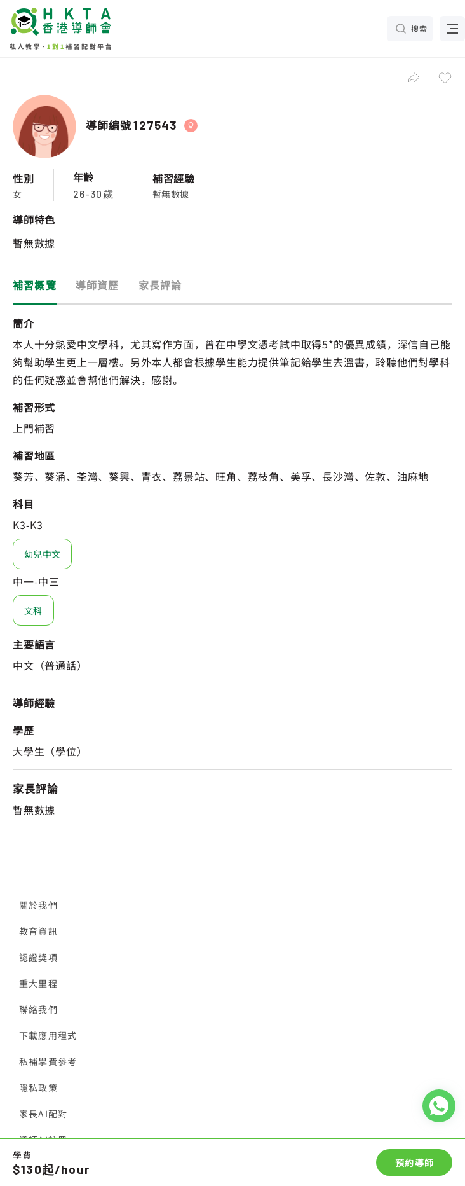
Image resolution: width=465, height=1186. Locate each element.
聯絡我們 (38, 1009)
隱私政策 (38, 1087)
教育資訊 (38, 931)
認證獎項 (38, 957)
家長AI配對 (43, 1113)
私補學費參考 (48, 1061)
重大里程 (38, 983)
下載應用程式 (48, 1035)
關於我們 (38, 905)
